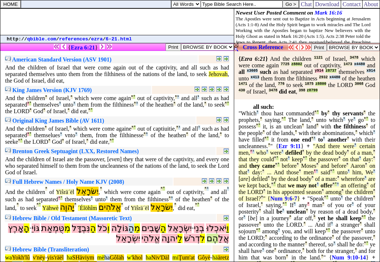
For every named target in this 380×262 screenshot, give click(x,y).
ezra (97, 39)
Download (327, 4)
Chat (306, 4)
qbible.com (41, 39)
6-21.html (119, 39)
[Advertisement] (117, 22)
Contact (351, 4)
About (371, 4)
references (73, 39)
